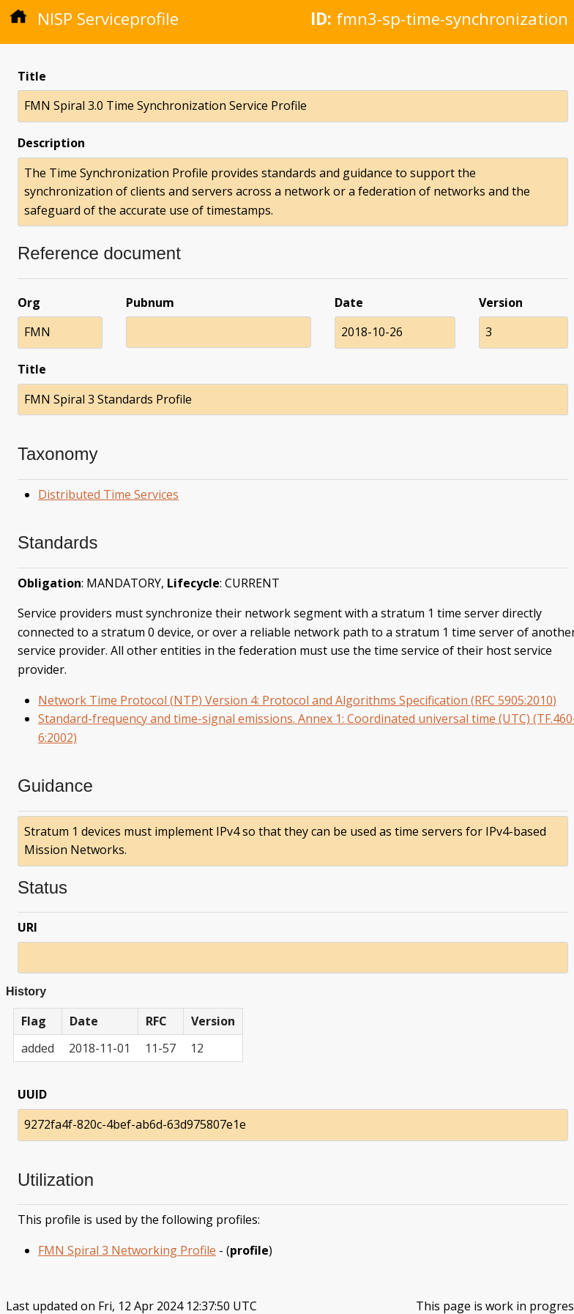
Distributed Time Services (108, 494)
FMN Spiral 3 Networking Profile (127, 1250)
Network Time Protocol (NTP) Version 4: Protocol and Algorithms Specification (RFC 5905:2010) (297, 700)
